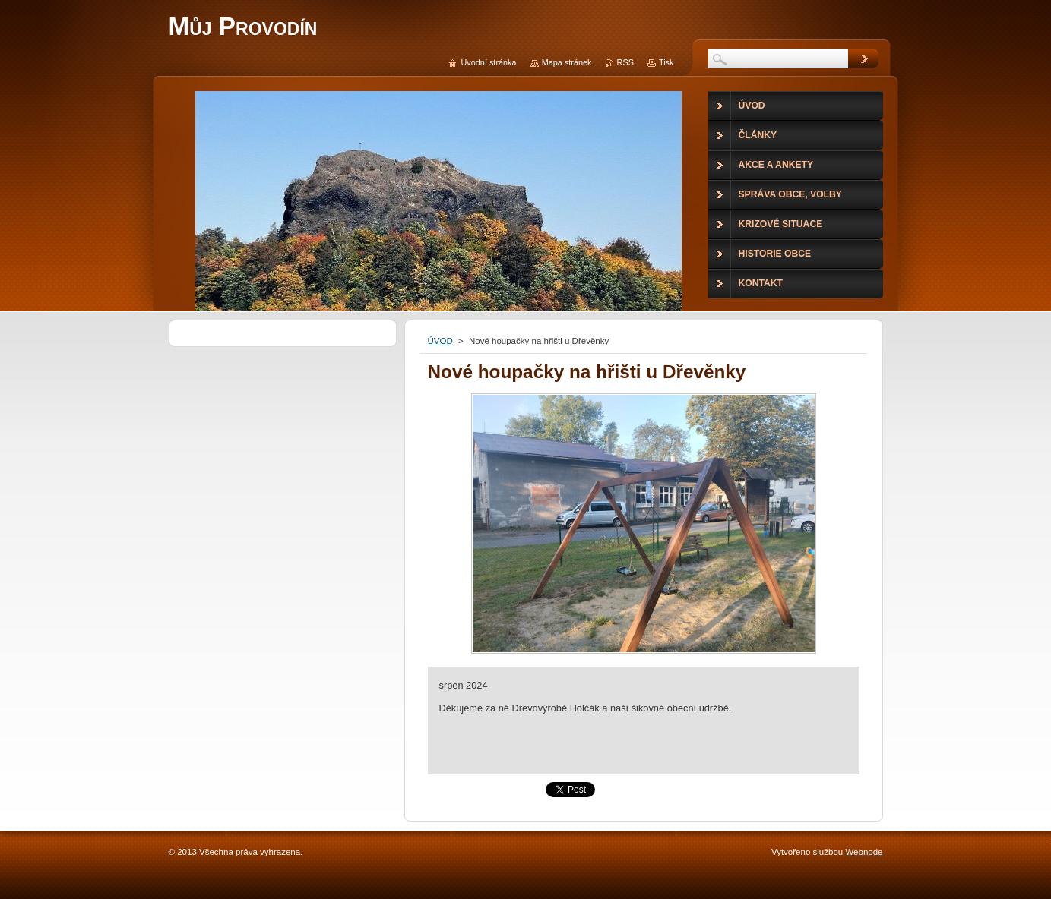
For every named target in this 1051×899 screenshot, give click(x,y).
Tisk (666, 62)
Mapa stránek (567, 62)
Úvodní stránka (488, 62)
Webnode (863, 851)
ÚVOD (440, 340)
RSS (625, 62)
